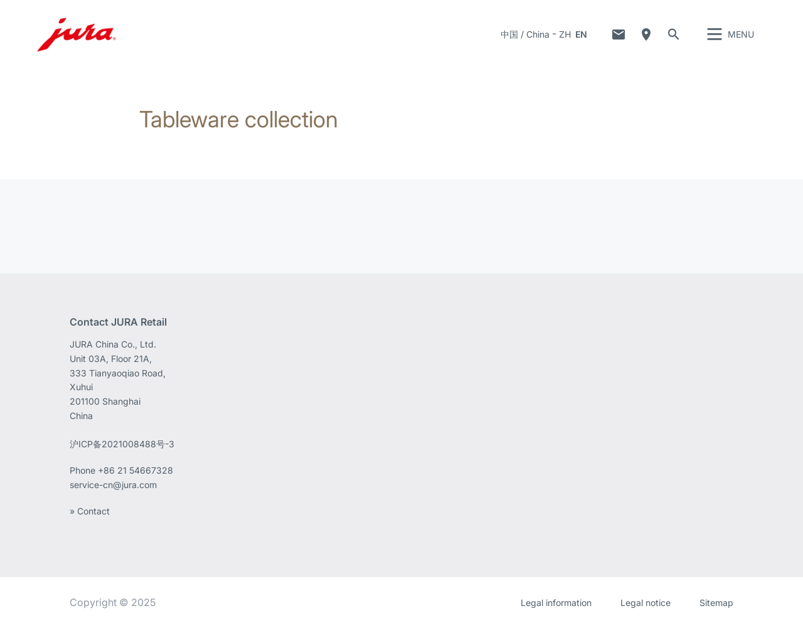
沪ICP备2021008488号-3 (122, 444)
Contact (618, 34)
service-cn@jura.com (113, 484)
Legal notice (645, 602)
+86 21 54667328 (135, 470)
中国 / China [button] (525, 34)
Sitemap (716, 602)
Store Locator (646, 34)
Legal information (556, 602)
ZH (565, 34)
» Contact (90, 511)
